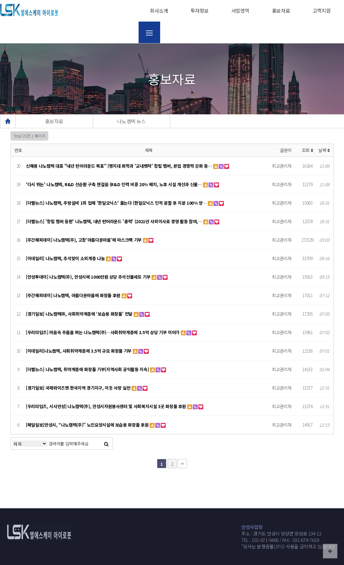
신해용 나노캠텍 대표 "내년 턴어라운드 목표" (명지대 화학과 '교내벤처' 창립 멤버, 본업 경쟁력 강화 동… (119, 166)
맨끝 (182, 463)
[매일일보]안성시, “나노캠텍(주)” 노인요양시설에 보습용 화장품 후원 (88, 425)
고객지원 (322, 10)
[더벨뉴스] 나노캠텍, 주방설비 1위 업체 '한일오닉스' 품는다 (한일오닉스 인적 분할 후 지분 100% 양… (117, 203)
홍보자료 (281, 10)
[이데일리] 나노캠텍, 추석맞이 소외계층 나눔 (66, 258)
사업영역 (240, 10)
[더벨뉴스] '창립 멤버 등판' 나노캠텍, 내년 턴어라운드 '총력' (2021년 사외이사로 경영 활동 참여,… (114, 221)
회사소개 (159, 10)
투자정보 (200, 10)
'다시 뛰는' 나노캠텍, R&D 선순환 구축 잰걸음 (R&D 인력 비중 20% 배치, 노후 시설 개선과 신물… (114, 184)
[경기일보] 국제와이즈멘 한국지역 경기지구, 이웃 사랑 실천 (79, 388)
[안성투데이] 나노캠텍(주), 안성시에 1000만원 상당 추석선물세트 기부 (89, 277)
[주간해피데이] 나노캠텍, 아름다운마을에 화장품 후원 (74, 295)
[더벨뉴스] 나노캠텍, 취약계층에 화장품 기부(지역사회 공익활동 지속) (88, 369)
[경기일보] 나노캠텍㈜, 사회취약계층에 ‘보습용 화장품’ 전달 (80, 314)
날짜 (324, 150)
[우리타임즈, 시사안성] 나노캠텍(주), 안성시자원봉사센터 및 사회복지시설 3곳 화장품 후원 (106, 406)
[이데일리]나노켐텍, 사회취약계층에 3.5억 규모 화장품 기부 (79, 351)
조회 (307, 150)
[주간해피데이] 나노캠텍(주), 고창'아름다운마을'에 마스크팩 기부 (84, 240)
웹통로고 (29, 10)
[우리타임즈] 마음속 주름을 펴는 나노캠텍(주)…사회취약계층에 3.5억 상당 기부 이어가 (103, 332)
